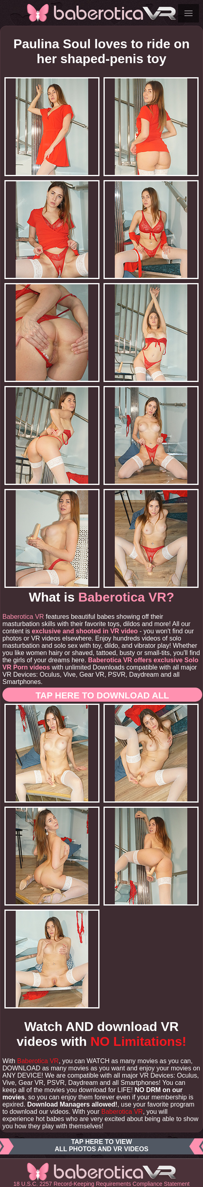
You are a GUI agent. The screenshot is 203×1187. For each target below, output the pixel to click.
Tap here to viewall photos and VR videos (101, 1146)
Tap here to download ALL (102, 695)
